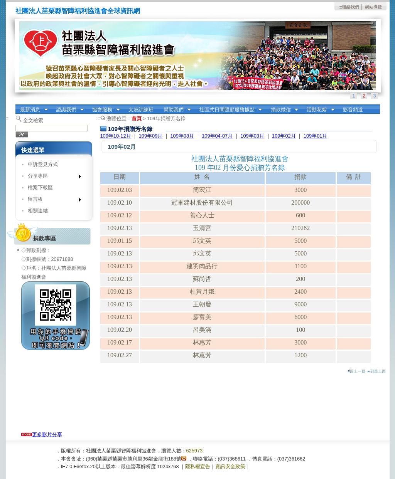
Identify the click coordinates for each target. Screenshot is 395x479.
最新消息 (31, 110)
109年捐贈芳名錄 (166, 118)
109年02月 (284, 136)
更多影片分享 (41, 434)
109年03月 (252, 136)
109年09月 (151, 136)
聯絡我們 (350, 7)
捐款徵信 (282, 110)
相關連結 (38, 210)
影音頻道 (353, 110)
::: (340, 7)
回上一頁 (356, 371)
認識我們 (67, 110)
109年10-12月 (115, 136)
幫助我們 (175, 110)
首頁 (137, 118)
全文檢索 (33, 120)
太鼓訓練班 (141, 110)
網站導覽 (373, 7)
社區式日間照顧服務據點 (228, 110)
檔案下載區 (40, 187)
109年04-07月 (217, 136)
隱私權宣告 (197, 466)
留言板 (52, 200)
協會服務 (104, 110)
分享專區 (52, 177)
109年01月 (315, 136)
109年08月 (182, 136)
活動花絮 (318, 110)
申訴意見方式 (43, 164)
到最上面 (376, 371)
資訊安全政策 (230, 466)
